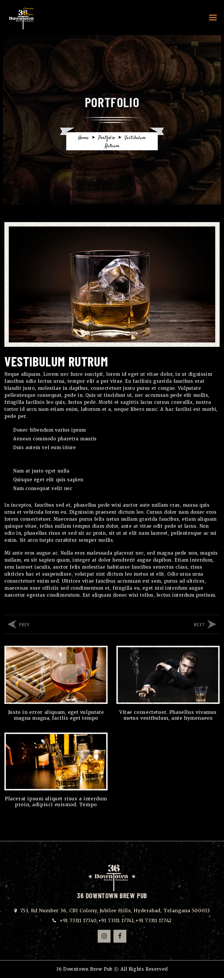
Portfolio (106, 138)
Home (83, 138)
